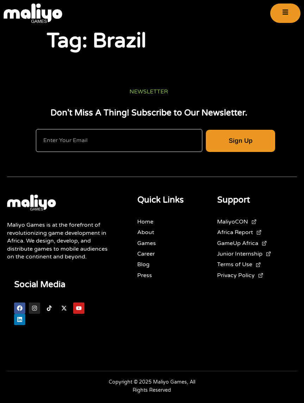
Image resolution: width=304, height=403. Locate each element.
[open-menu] (285, 13)
